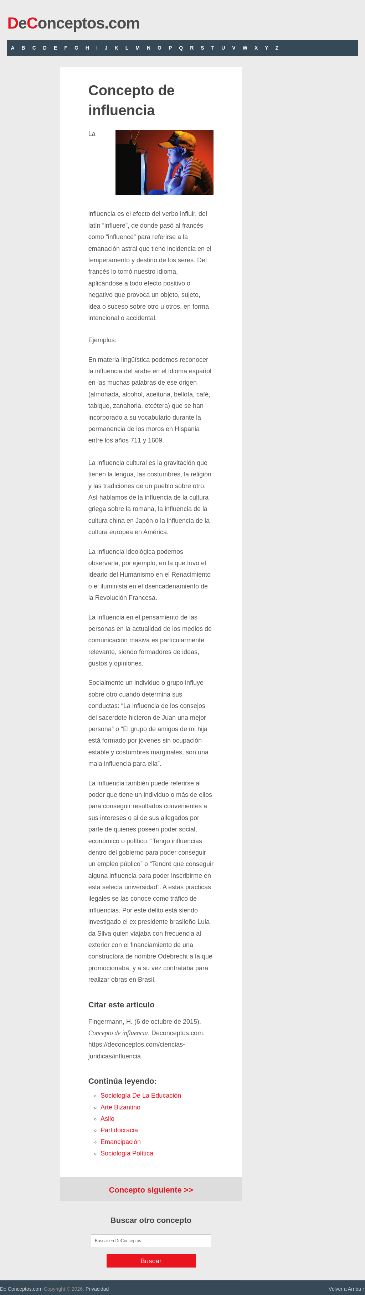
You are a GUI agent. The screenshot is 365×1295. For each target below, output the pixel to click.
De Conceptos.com (21, 1289)
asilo (107, 1118)
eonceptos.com (73, 23)
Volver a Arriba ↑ (347, 1289)
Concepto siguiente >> (151, 1189)
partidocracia (119, 1130)
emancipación (121, 1141)
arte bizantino (120, 1107)
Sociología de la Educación (141, 1095)
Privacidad (97, 1289)
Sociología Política (127, 1153)
